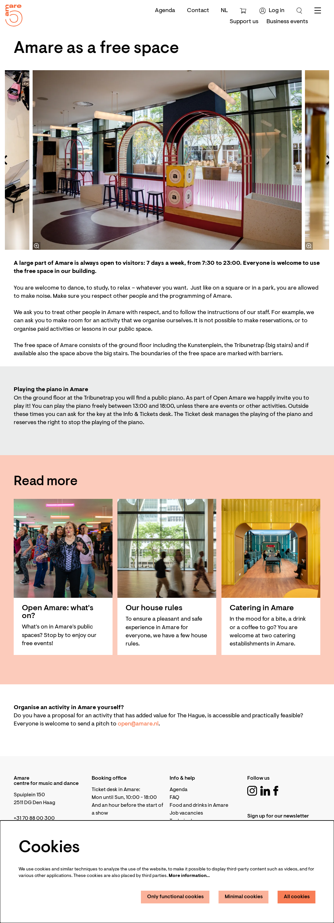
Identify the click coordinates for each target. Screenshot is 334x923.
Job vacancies (186, 813)
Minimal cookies (244, 896)
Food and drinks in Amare (199, 805)
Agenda (165, 11)
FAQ (174, 797)
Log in (271, 11)
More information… (189, 876)
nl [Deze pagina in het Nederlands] (224, 11)
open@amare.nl (138, 724)
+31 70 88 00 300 (34, 818)
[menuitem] (244, 22)
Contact (198, 11)
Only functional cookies (175, 896)
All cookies (297, 896)
